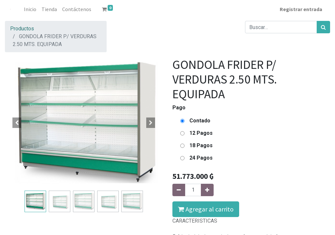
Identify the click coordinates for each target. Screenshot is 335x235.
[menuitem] (30, 9)
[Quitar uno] (178, 190)
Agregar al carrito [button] (206, 209)
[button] (16, 122)
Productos (22, 28)
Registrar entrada (301, 9)
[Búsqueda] (323, 27)
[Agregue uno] (207, 190)
